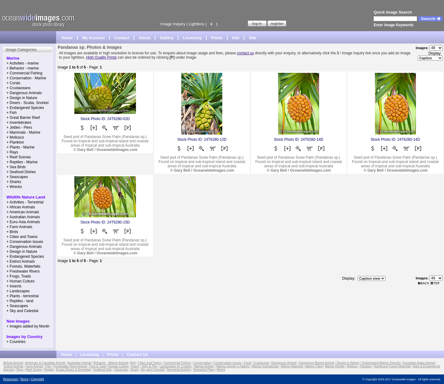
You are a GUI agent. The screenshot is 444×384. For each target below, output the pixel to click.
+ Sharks (13, 182)
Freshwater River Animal (70, 366)
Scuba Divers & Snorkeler (73, 369)
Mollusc (352, 366)
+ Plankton (15, 142)
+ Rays (12, 152)
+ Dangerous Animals (24, 93)
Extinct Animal (13, 366)
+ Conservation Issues (24, 242)
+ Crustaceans (18, 88)
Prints (217, 37)
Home (67, 37)
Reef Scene (34, 369)
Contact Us (137, 354)
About (144, 37)
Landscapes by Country (175, 366)
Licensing (192, 37)
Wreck (220, 369)
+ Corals (13, 83)
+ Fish (11, 113)
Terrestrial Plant (203, 369)
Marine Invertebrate (265, 366)
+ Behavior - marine (22, 68)
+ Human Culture (20, 281)
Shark (134, 369)
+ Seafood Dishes (21, 172)
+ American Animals (22, 212)
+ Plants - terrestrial (22, 296)
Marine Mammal (292, 366)
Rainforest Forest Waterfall (392, 366)
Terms (24, 379)
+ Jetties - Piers (19, 127)
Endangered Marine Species (381, 363)
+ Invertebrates (18, 122)
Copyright (37, 379)
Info (236, 37)
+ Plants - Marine (20, 147)
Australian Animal (79, 363)
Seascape (121, 369)
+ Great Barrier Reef (23, 117)
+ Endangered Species (25, 108)
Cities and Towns (149, 363)
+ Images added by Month (27, 326)
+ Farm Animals (19, 227)
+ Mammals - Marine (23, 132)
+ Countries (16, 342)
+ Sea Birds (16, 167)
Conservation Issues (227, 363)
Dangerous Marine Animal (316, 363)
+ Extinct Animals (20, 261)
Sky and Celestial (152, 369)
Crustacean (261, 363)
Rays (19, 369)
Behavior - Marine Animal (110, 363)
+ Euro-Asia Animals (23, 222)
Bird (133, 363)
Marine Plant (314, 366)
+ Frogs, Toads (18, 276)
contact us (245, 53)
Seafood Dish (102, 369)
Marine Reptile (334, 366)
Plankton (366, 366)
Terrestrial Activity (178, 369)
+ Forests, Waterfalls (23, 266)
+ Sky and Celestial (22, 311)
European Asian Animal (419, 363)
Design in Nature (347, 363)
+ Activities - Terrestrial (24, 202)
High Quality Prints (101, 57)
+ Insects (13, 286)
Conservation (202, 363)
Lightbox (196, 24)
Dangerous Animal (284, 363)
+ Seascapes (17, 177)
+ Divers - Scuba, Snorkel (27, 103)
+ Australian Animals (23, 217)
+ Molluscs (15, 137)
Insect (135, 366)
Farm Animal (34, 366)
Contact (121, 37)
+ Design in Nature (21, 98)
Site (252, 37)
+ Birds (12, 232)
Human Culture (118, 366)
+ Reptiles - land (19, 301)
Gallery (166, 37)
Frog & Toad (97, 366)
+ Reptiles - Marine (22, 162)
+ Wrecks (14, 187)
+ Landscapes (18, 291)
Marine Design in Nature (233, 366)
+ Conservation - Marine (26, 78)
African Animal (13, 363)
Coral (247, 363)
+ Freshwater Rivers (23, 271)
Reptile (49, 369)
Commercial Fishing (177, 363)
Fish (48, 366)
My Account (93, 37)
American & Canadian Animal (45, 363)
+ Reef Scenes (18, 157)
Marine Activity (204, 366)
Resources (10, 379)
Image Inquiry (172, 24)
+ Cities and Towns (22, 237)
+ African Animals (20, 207)
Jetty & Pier (149, 366)
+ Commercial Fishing (24, 73)
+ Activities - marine (22, 63)
